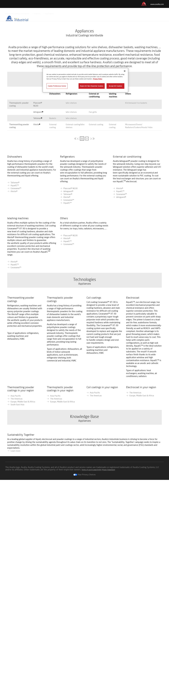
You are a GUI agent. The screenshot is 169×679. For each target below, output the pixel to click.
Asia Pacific (16, 511)
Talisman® (15, 257)
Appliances (49, 64)
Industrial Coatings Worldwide (17, 64)
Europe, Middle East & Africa (23, 516)
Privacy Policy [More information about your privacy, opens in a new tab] (97, 79)
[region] (85, 80)
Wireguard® (68, 266)
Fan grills (93, 162)
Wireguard (37, 162)
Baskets (52, 168)
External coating (96, 174)
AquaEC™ (15, 260)
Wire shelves (71, 153)
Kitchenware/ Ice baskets (136, 153)
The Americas (16, 513)
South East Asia (17, 519)
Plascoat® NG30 (70, 263)
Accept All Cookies (115, 86)
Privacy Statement (108, 669)
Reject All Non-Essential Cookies (91, 86)
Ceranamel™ (16, 263)
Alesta (36, 174)
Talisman (37, 168)
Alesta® (14, 266)
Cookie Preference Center (57, 86)
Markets (37, 64)
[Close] (125, 71)
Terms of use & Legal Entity (91, 669)
